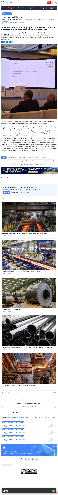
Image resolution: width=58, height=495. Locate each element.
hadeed (11, 164)
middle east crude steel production (18, 161)
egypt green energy (41, 164)
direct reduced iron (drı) (25, 157)
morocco (43, 157)
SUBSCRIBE (6, 192)
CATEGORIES (7, 13)
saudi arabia (12, 157)
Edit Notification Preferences (29, 406)
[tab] (6, 418)
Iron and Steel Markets (12, 19)
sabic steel (51, 161)
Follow (5, 22)
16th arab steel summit (38, 161)
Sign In (28, 192)
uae (37, 157)
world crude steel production (24, 164)
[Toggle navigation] (56, 2)
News (3, 19)
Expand (53, 392)
